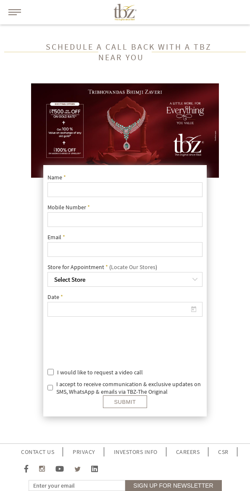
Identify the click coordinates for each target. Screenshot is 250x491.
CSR (223, 452)
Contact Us (37, 452)
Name (56, 177)
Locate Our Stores (133, 267)
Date (55, 297)
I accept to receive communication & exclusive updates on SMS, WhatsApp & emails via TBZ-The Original (128, 387)
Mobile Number (68, 207)
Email (56, 237)
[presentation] (139, 339)
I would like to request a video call (100, 372)
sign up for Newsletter (173, 485)
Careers (188, 452)
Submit (125, 402)
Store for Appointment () (102, 267)
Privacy (84, 452)
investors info (136, 452)
